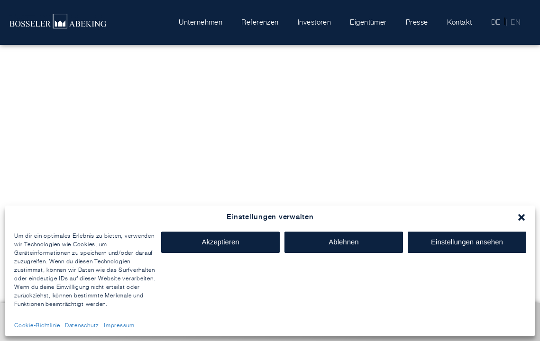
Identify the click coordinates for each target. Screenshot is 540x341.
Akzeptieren (220, 242)
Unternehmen (200, 22)
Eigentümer (368, 22)
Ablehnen (343, 242)
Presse (417, 22)
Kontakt (459, 22)
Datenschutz (82, 325)
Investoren (314, 22)
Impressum (119, 325)
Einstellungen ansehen (467, 242)
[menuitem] (493, 22)
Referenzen (260, 22)
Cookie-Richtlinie (37, 325)
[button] (521, 217)
